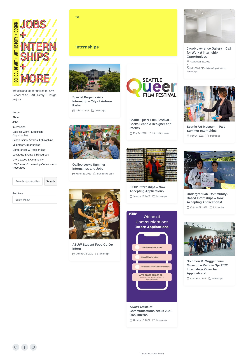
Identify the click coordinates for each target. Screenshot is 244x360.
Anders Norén (157, 353)
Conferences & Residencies (28, 149)
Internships (18, 127)
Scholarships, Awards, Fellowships (32, 140)
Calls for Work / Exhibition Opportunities (206, 68)
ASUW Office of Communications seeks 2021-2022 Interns (151, 318)
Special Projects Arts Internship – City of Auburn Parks (92, 101)
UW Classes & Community (28, 159)
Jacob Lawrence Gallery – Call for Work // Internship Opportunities (209, 52)
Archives (17, 193)
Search (50, 181)
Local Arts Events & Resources (30, 154)
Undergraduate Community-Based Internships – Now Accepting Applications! (207, 205)
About (15, 117)
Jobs (15, 122)
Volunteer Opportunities (26, 144)
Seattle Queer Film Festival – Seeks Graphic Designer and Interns (150, 124)
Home (15, 112)
